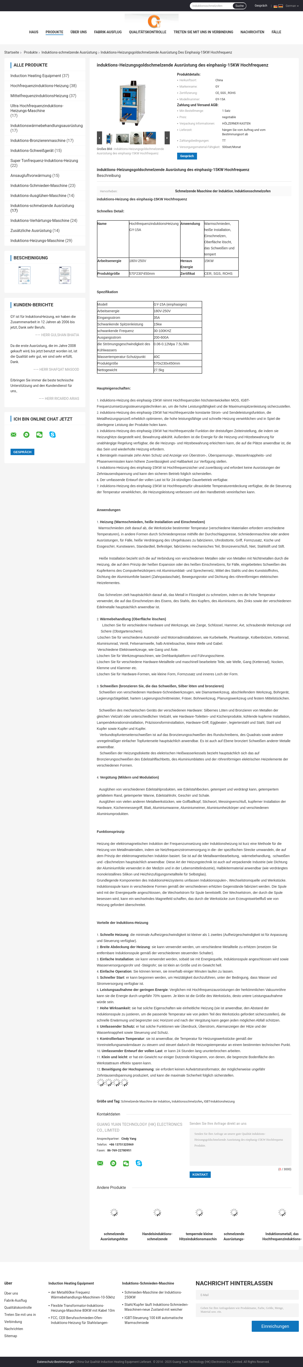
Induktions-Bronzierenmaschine (38, 140)
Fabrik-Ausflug (108, 32)
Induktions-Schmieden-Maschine (39, 185)
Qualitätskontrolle (147, 32)
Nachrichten (252, 32)
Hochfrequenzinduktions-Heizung (40, 85)
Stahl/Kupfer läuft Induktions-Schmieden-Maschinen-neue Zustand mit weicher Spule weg (156, 1308)
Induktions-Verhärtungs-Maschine (40, 220)
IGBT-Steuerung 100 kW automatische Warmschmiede (154, 1320)
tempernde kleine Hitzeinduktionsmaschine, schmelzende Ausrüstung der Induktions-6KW (199, 1236)
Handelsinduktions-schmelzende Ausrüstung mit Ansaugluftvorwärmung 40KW (157, 1236)
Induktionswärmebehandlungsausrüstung (47, 125)
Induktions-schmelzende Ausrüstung (69, 52)
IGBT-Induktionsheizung (219, 1101)
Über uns (79, 32)
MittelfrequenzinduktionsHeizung (39, 95)
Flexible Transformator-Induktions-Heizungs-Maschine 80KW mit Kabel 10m (83, 1308)
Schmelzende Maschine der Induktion (145, 1101)
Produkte (54, 32)
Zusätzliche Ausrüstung (31, 230)
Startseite (11, 52)
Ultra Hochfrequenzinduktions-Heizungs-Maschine (37, 108)
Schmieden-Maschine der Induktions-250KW (153, 1294)
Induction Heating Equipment (36, 75)
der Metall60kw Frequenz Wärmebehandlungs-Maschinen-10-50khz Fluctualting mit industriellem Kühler (83, 1295)
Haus (33, 32)
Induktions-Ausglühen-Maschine (38, 195)
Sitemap (10, 1336)
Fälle (276, 32)
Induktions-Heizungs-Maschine (37, 240)
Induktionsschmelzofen (187, 1101)
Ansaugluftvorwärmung (31, 175)
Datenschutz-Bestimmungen (55, 1362)
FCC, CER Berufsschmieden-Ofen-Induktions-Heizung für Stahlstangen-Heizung (79, 1321)
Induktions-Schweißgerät (32, 150)
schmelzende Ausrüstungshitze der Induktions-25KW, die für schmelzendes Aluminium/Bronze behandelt (114, 1236)
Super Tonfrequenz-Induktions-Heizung (44, 160)
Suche (239, 6)
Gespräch (261, 5)
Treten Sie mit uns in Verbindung (203, 32)
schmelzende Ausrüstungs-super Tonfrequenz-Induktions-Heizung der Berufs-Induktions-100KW (234, 1236)
